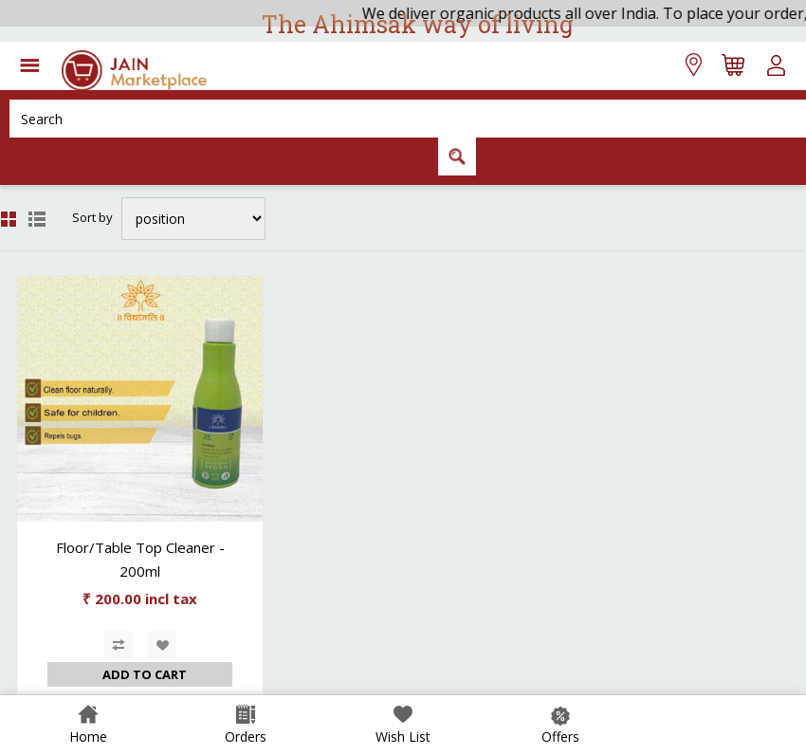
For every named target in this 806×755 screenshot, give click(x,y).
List (37, 219)
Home (88, 736)
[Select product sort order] (193, 218)
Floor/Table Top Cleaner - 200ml (140, 559)
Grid (8, 219)
